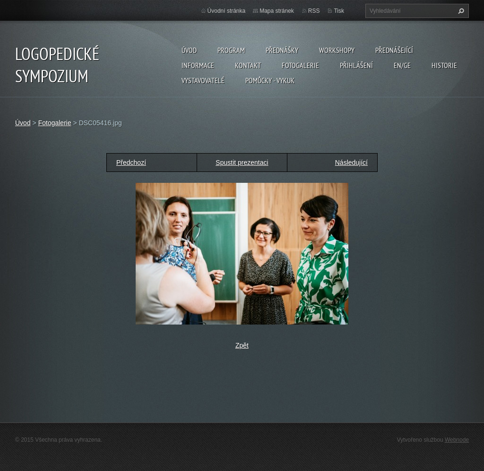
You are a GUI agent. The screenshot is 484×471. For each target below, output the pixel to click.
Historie (444, 65)
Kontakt (248, 65)
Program (231, 50)
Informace (198, 65)
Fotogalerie (300, 65)
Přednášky (282, 50)
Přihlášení (356, 65)
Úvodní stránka (226, 11)
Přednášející (394, 50)
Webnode (457, 440)
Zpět (242, 345)
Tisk (339, 11)
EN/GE (402, 65)
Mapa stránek (276, 11)
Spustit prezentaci (242, 162)
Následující (351, 162)
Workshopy (336, 50)
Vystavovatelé (203, 80)
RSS (314, 11)
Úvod (189, 50)
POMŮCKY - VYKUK (269, 80)
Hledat (460, 11)
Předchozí (131, 162)
